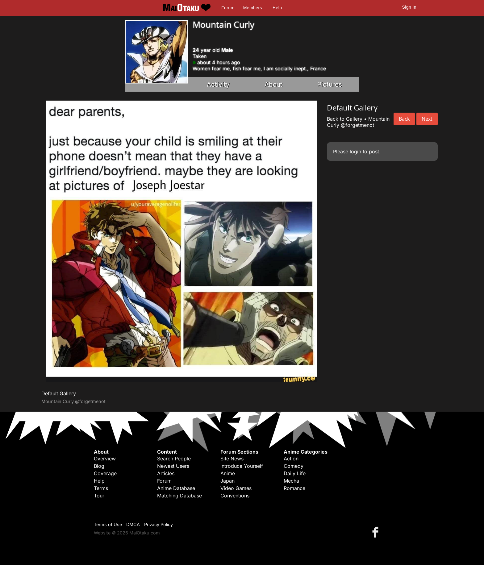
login (355, 151)
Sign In (409, 7)
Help (277, 7)
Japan (227, 481)
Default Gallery (58, 393)
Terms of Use (108, 524)
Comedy (293, 466)
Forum (227, 7)
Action (291, 458)
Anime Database (176, 488)
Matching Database (179, 495)
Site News (232, 458)
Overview (105, 458)
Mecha (291, 481)
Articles (165, 473)
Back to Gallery (344, 119)
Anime (227, 473)
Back (404, 118)
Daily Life (295, 473)
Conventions (234, 495)
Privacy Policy (158, 524)
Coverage (105, 473)
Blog (99, 466)
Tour (99, 495)
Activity (218, 84)
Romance (294, 488)
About (273, 84)
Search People (174, 458)
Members (252, 7)
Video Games (236, 488)
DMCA (133, 524)
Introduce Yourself (241, 466)
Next (427, 118)
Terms (101, 488)
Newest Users (173, 466)
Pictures (329, 84)
